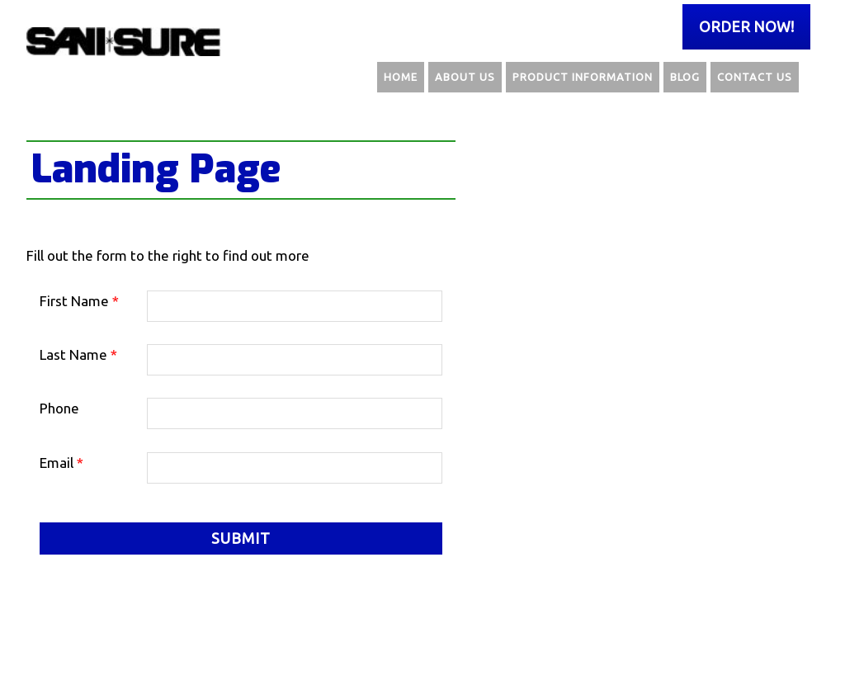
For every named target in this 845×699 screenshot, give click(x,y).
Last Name (78, 354)
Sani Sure (125, 41)
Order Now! (746, 26)
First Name (79, 301)
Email (61, 462)
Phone (59, 408)
